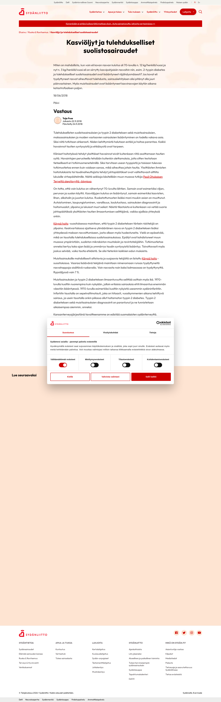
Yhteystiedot (170, 11)
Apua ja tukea (114, 11)
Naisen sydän (182, 2)
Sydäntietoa (95, 11)
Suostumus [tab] (68, 332)
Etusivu (22, 32)
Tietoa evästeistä (173, 674)
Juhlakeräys (97, 667)
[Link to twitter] (184, 633)
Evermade (197, 693)
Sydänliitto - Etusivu (41, 11)
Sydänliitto (58, 2)
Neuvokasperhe (102, 2)
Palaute (169, 662)
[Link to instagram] (192, 633)
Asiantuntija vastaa (174, 649)
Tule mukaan (134, 11)
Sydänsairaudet (26, 649)
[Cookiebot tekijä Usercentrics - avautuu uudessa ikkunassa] (158, 323)
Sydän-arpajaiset (100, 658)
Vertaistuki (61, 653)
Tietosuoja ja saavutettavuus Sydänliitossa (178, 668)
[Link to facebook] (176, 633)
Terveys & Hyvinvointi (29, 662)
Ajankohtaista (135, 649)
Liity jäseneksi (135, 653)
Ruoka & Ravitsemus (38, 32)
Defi (67, 2)
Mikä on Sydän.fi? (175, 643)
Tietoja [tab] (152, 332)
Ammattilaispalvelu (149, 2)
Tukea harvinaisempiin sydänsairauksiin (139, 664)
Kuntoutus (60, 649)
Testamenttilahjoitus (101, 662)
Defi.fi (131, 679)
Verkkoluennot (25, 667)
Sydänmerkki (117, 2)
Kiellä (70, 376)
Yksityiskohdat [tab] (110, 332)
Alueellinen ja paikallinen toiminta (144, 658)
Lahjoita (187, 11)
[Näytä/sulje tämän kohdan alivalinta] (103, 12)
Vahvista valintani (110, 376)
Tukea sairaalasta (64, 658)
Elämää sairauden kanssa (31, 653)
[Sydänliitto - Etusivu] (33, 633)
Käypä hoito (60, 223)
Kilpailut (169, 653)
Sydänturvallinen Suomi (82, 2)
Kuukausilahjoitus (100, 653)
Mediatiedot (171, 658)
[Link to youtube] (199, 633)
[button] (200, 12)
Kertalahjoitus (98, 649)
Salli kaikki (151, 376)
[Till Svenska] (199, 2)
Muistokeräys (98, 671)
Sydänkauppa (132, 2)
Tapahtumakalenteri (138, 674)
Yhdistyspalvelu (167, 2)
